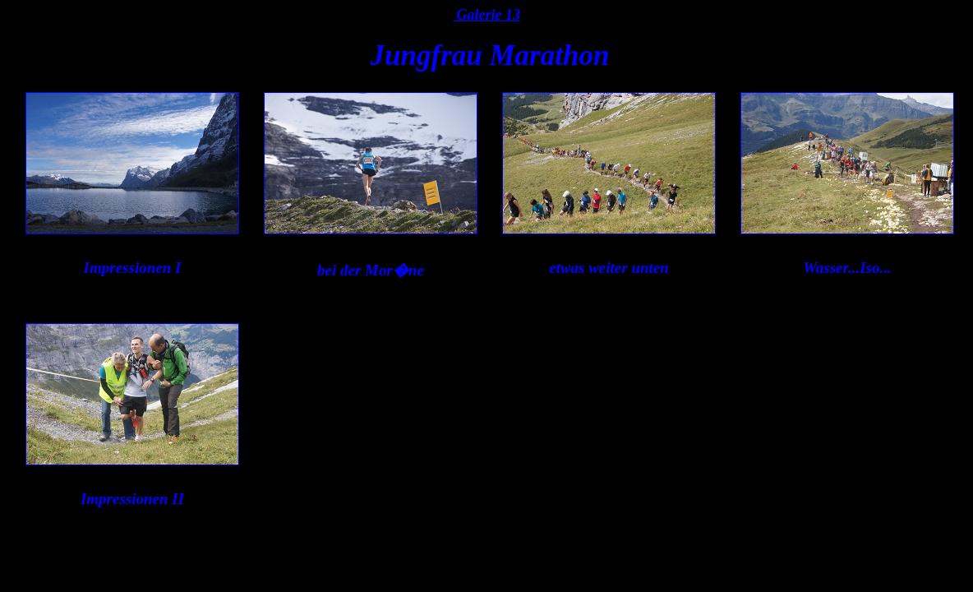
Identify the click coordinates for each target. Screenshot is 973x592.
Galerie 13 (486, 15)
